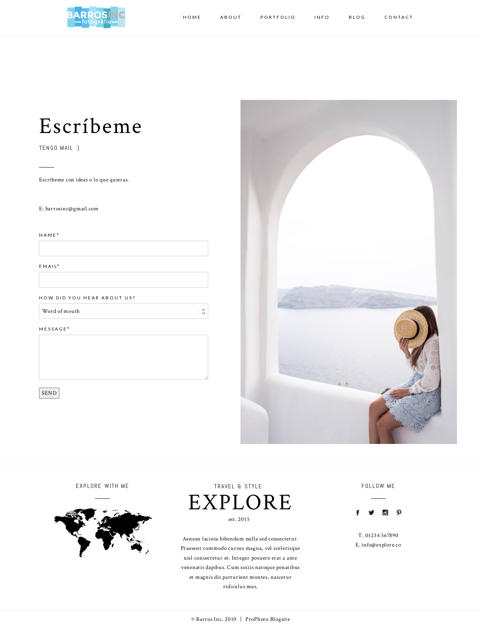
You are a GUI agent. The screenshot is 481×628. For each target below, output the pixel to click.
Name (48, 235)
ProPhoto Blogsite (267, 619)
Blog (357, 17)
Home (192, 17)
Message (53, 329)
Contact (398, 17)
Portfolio (278, 17)
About (231, 17)
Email (48, 266)
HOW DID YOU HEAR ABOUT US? (87, 297)
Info (322, 17)
